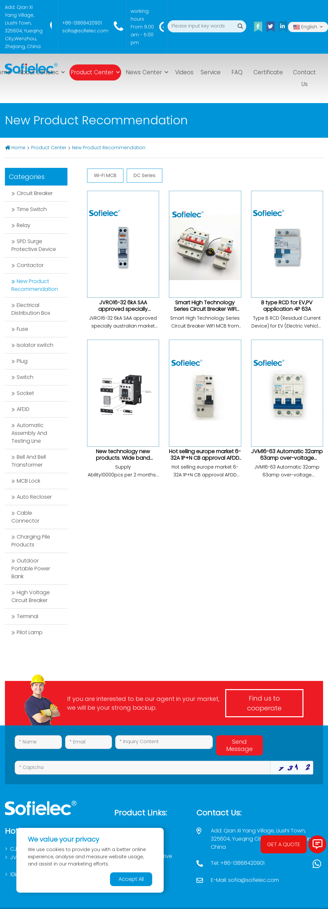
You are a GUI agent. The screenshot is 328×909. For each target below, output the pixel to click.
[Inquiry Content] (163, 742)
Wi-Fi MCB (105, 175)
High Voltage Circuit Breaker (30, 596)
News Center (144, 72)
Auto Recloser (34, 497)
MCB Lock (28, 481)
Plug (22, 361)
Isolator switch (35, 345)
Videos (184, 72)
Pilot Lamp (30, 632)
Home (18, 147)
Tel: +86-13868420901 (237, 863)
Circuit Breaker (35, 193)
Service (211, 72)
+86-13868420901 (82, 23)
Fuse (22, 329)
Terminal (27, 616)
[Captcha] (142, 768)
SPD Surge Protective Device (33, 245)
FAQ (237, 72)
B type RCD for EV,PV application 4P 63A (287, 306)
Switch (25, 377)
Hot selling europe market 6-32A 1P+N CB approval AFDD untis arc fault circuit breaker (205, 461)
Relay (23, 225)
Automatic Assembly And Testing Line (29, 433)
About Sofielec (38, 72)
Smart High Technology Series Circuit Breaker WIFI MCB (205, 309)
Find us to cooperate (264, 703)
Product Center (92, 72)
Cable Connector (25, 517)
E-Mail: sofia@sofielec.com (245, 880)
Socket (25, 393)
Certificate (268, 72)
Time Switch (32, 209)
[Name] (38, 742)
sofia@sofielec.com (85, 30)
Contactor (30, 265)
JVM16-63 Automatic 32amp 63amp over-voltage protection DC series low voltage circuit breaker (287, 461)
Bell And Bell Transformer (28, 461)
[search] (240, 26)
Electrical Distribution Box (30, 309)
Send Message (239, 745)
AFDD (23, 409)
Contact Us (304, 78)
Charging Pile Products (30, 540)
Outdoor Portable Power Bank (30, 568)
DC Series (144, 175)
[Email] (88, 742)
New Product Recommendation (108, 147)
